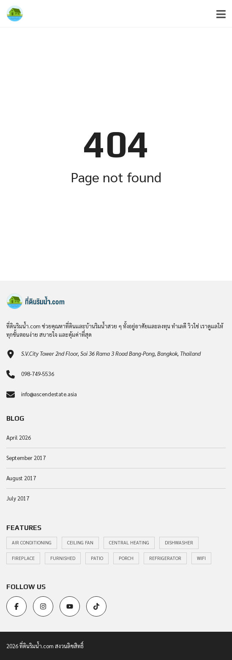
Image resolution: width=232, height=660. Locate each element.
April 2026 (18, 437)
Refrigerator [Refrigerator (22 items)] (165, 558)
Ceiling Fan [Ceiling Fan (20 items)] (80, 542)
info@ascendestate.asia (49, 394)
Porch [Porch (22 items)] (126, 558)
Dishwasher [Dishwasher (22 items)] (179, 542)
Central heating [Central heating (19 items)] (129, 542)
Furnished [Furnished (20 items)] (62, 558)
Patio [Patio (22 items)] (97, 558)
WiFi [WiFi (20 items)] (201, 558)
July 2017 (17, 498)
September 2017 (26, 457)
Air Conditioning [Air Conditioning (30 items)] (32, 542)
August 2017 (21, 477)
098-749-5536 (37, 373)
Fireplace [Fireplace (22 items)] (23, 558)
